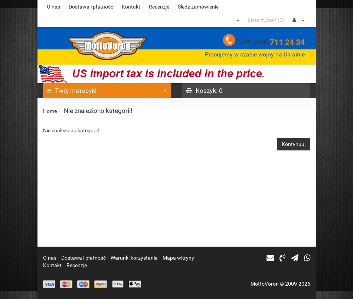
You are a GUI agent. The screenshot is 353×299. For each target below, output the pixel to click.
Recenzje (159, 7)
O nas (53, 7)
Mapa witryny (178, 258)
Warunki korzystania (134, 258)
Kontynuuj (293, 144)
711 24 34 (272, 42)
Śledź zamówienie (198, 7)
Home (50, 111)
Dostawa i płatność (91, 7)
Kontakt (131, 7)
